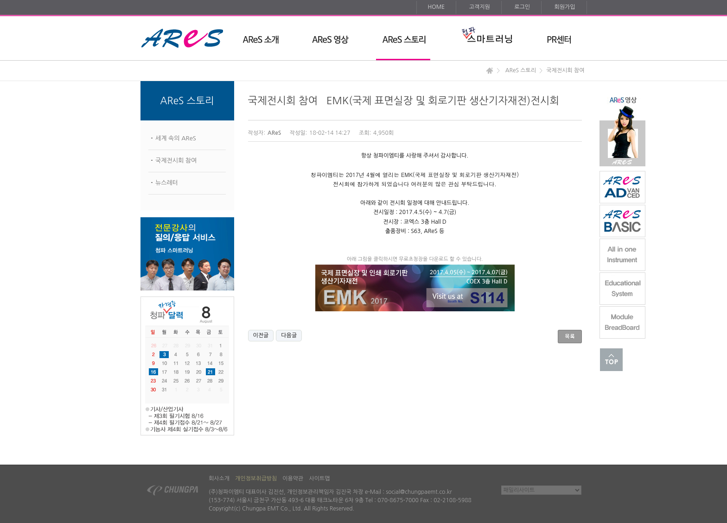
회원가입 (564, 7)
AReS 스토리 (520, 70)
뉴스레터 (166, 183)
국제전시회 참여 (176, 161)
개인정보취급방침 (256, 478)
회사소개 (219, 478)
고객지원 (479, 7)
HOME (436, 7)
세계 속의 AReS (175, 138)
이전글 (261, 335)
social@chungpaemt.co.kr (419, 492)
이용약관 (292, 478)
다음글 (289, 335)
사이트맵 (319, 478)
